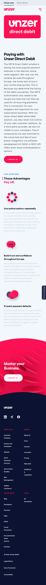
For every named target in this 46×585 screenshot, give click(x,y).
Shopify (6, 452)
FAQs (5, 516)
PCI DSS (7, 547)
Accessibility (8, 574)
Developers (8, 504)
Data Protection (9, 568)
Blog (5, 499)
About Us (27, 435)
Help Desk (27, 464)
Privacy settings (44, 292)
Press (26, 441)
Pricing (26, 458)
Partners (7, 510)
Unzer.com (9, 3)
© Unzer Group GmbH (11, 554)
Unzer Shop (22, 3)
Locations (27, 452)
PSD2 (6, 521)
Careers (27, 447)
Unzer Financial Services (7, 460)
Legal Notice (8, 561)
